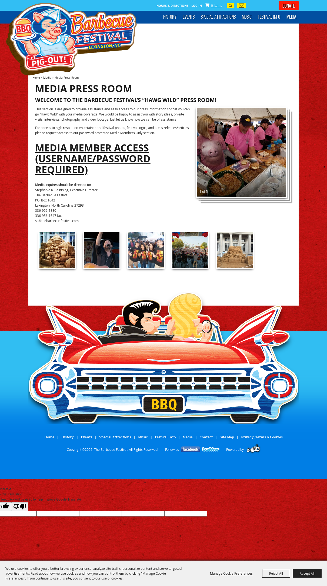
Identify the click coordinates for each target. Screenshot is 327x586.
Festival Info (269, 17)
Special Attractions (218, 17)
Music (247, 17)
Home (36, 78)
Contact (206, 437)
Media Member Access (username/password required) (93, 158)
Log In (196, 6)
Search (230, 5)
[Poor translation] (19, 506)
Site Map (227, 437)
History (169, 17)
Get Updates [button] (241, 5)
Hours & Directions (172, 6)
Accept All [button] (307, 573)
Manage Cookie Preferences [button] (231, 573)
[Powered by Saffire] (253, 449)
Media (291, 17)
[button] (241, 152)
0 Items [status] (216, 5)
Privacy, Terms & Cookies (262, 437)
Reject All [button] (276, 573)
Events (189, 17)
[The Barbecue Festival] (72, 39)
